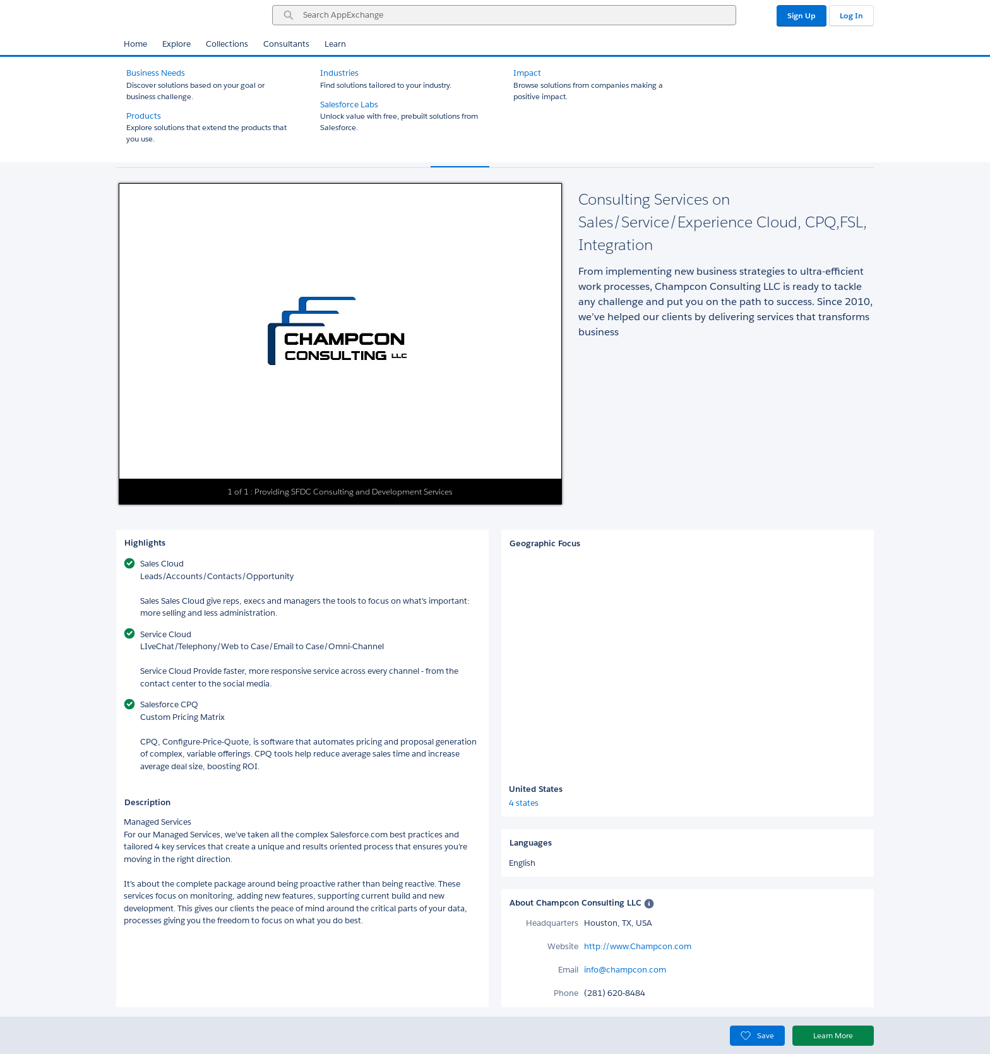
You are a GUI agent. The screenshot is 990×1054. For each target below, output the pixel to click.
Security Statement (361, 1033)
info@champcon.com (625, 969)
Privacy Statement (286, 1033)
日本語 (471, 1033)
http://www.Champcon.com (637, 946)
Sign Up (801, 15)
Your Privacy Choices (723, 1033)
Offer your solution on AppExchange (182, 1033)
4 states (524, 803)
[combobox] (504, 15)
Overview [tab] (460, 154)
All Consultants (154, 68)
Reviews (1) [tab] (525, 154)
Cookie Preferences (633, 1033)
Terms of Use (427, 1033)
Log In (851, 15)
